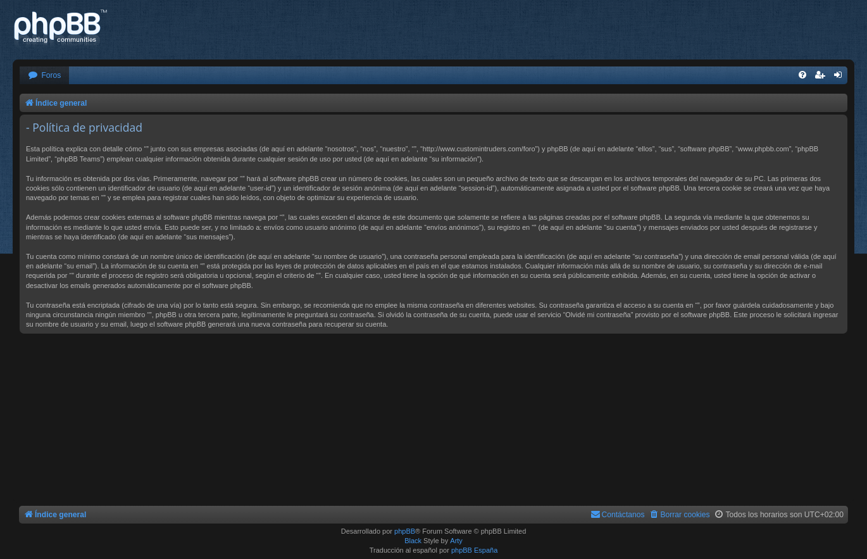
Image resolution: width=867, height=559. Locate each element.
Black (412, 540)
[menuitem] (44, 75)
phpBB (404, 531)
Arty (456, 540)
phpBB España (474, 550)
